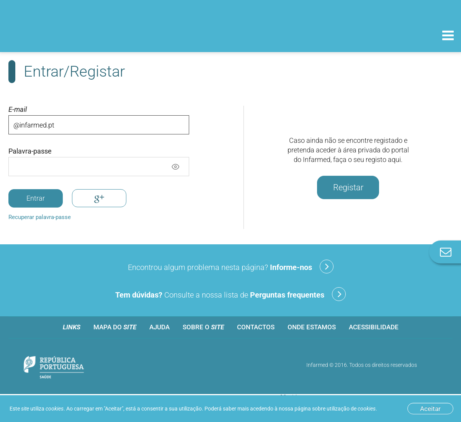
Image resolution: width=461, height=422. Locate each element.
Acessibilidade (374, 327)
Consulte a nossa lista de (230, 294)
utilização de (351, 409)
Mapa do (114, 327)
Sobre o (203, 327)
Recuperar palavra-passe (39, 217)
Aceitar (430, 408)
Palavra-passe (30, 151)
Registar (348, 187)
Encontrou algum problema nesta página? (230, 266)
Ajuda (159, 327)
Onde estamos (312, 327)
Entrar (35, 198)
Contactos (256, 327)
